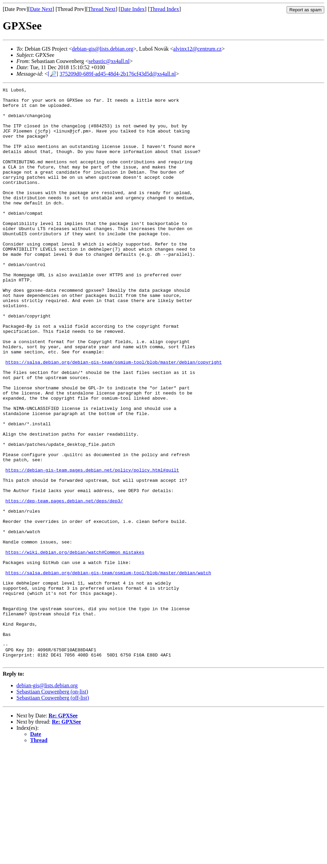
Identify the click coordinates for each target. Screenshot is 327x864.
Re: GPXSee (63, 831)
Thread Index (164, 9)
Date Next (41, 9)
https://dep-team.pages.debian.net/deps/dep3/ (64, 584)
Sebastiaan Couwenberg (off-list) (52, 813)
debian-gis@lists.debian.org (102, 49)
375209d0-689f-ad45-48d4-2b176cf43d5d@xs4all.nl (118, 74)
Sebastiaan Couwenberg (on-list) (52, 807)
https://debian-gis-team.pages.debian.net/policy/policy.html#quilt (92, 547)
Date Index (133, 9)
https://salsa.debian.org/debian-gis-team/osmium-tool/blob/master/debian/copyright (113, 417)
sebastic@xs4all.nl (108, 61)
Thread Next (101, 9)
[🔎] (53, 74)
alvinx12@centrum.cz (197, 49)
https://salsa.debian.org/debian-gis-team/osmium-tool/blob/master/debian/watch (108, 670)
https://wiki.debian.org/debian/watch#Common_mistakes (74, 645)
